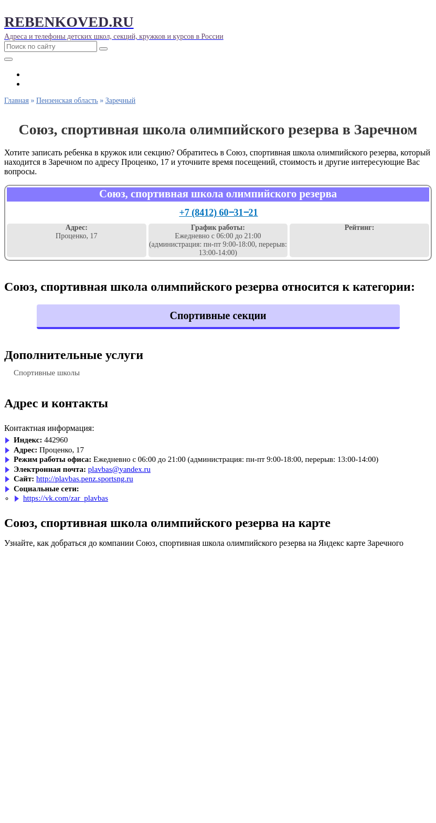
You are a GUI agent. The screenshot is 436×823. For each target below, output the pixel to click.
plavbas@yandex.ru (119, 469)
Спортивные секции (217, 315)
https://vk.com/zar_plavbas (65, 498)
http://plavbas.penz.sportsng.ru (84, 478)
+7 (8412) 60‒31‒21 (218, 212)
